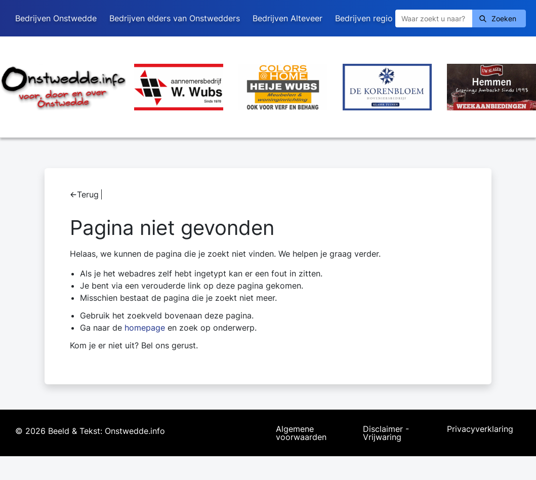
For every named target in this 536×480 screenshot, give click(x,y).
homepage (145, 328)
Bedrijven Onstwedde (56, 18)
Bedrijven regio (364, 18)
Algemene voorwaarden (301, 433)
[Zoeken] (433, 18)
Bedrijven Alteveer (287, 18)
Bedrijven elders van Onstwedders (174, 18)
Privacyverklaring (480, 429)
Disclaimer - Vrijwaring (386, 433)
